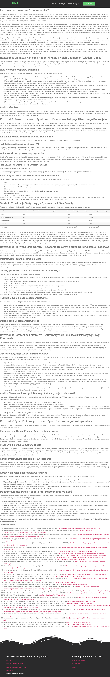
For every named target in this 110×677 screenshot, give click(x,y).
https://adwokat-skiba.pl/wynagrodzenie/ (75, 584)
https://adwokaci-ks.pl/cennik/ (65, 582)
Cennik (53, 4)
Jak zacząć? (76, 664)
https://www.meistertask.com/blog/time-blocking (95, 591)
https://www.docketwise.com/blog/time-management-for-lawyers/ (87, 555)
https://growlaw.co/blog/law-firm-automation (71, 559)
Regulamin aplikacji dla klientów (16, 667)
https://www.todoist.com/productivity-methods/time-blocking (85, 593)
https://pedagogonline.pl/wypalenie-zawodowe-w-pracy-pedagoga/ (79, 528)
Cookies (8, 660)
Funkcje (62, 4)
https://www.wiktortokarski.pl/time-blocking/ (82, 601)
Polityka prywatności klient (14, 664)
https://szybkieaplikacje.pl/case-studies (79, 624)
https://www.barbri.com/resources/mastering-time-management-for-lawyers (80, 553)
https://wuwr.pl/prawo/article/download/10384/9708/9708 (78, 551)
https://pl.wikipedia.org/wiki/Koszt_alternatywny (69, 576)
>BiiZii (14, 2)
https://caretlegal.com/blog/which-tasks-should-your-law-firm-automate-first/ (80, 557)
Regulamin (9, 670)
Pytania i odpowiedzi (78, 660)
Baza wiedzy (73, 3)
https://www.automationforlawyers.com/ (78, 622)
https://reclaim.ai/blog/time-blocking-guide (79, 603)
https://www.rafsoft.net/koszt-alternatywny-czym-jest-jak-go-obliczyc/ (84, 574)
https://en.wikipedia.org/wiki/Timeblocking (52, 595)
